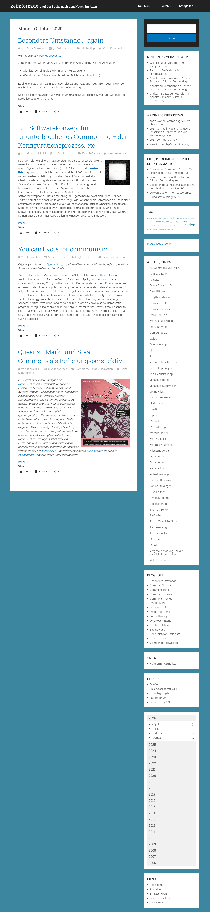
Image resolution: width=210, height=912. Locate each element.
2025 (152, 744)
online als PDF (49, 450)
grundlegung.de (159, 693)
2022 (152, 763)
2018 (152, 788)
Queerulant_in (26, 384)
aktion (189, 225)
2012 (152, 825)
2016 (152, 800)
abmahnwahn (151, 222)
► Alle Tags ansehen (159, 243)
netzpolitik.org (158, 616)
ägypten (172, 222)
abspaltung (161, 222)
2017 (152, 794)
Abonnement (26, 454)
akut (172, 229)
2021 (152, 769)
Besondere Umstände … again (61, 40)
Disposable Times (160, 611)
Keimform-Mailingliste (163, 663)
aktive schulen (152, 229)
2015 (152, 807)
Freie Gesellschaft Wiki (163, 688)
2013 (152, 819)
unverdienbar (158, 638)
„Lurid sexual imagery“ (163, 197)
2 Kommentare (117, 153)
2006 (152, 863)
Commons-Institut (161, 598)
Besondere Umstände (163, 580)
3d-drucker (183, 218)
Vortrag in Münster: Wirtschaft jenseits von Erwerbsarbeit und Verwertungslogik (171, 132)
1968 (192, 218)
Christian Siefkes (159, 93)
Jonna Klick (33, 257)
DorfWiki (155, 684)
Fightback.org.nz (56, 264)
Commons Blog (159, 589)
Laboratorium (158, 697)
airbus (175, 226)
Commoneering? (167, 139)
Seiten (165, 6)
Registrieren (157, 884)
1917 (189, 218)
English (79, 257)
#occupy (176, 218)
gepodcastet (53, 55)
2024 (152, 750)
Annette (154, 78)
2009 (152, 844)
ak (178, 226)
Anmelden (156, 889)
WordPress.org (159, 902)
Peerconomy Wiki (160, 702)
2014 (152, 813)
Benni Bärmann (36, 48)
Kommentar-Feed (160, 898)
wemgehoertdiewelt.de (164, 642)
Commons (81, 368)
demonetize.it (158, 607)
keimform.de (53, 6)
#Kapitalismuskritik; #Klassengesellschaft (159, 218)
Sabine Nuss (157, 629)
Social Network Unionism (165, 634)
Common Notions (160, 585)
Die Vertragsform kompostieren (166, 72)
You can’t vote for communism (63, 249)
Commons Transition (162, 594)
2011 (152, 831)
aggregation (168, 226)
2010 (152, 838)
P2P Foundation (159, 625)
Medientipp (88, 48)
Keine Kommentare (114, 48)
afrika (185, 222)
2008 (152, 850)
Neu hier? (144, 6)
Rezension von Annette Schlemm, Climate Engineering (170, 80)
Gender (94, 368)
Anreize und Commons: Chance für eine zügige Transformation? (171, 171)
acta (167, 222)
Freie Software (91, 153)
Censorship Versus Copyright (173, 144)
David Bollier (157, 603)
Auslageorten (94, 450)
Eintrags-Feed (158, 893)
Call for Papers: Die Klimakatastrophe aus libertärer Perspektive (172, 186)
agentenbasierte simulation (155, 226)
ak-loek (181, 226)
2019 (152, 782)
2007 (152, 856)
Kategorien (186, 6)
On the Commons (160, 620)
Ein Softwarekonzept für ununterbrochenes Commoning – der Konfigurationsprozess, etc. (72, 136)
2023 (152, 757)
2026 (152, 718)
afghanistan (179, 222)
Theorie (89, 257)
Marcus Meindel (36, 153)
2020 (152, 775)
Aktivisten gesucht (164, 229)
